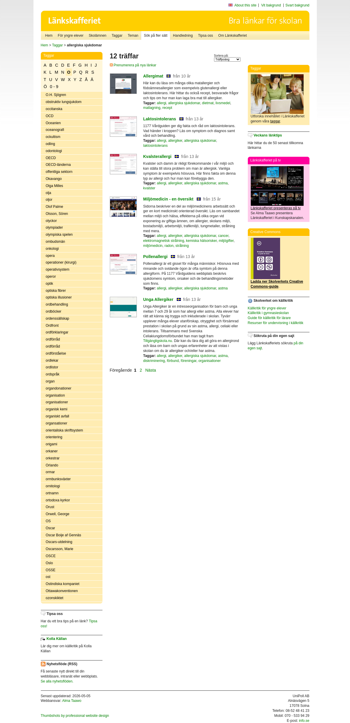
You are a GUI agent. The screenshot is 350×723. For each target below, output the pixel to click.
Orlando (52, 465)
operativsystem (58, 269)
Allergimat (153, 76)
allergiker (175, 141)
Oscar (50, 528)
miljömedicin (153, 246)
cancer (223, 236)
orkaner (52, 451)
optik (49, 284)
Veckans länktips (268, 135)
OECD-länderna (58, 165)
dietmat (207, 103)
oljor (49, 200)
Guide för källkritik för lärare (269, 318)
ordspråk (53, 374)
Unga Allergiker (158, 299)
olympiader (54, 227)
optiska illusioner (59, 297)
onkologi (52, 249)
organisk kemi (57, 409)
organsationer (56, 423)
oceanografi (55, 130)
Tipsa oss (205, 35)
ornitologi (53, 486)
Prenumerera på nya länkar (133, 65)
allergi (161, 103)
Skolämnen (97, 35)
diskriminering (154, 361)
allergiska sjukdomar (184, 103)
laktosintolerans (155, 146)
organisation (55, 395)
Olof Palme (54, 207)
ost (48, 577)
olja (48, 193)
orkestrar (53, 458)
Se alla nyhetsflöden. (57, 681)
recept (167, 108)
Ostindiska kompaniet (63, 584)
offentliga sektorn (59, 172)
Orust (50, 507)
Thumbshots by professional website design (75, 716)
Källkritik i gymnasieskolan (268, 313)
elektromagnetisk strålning (163, 241)
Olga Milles (54, 186)
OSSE (50, 570)
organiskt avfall (57, 416)
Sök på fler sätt (155, 35)
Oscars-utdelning (59, 542)
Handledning (183, 35)
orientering (54, 437)
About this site (245, 5)
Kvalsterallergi (157, 156)
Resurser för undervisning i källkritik (275, 323)
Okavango (54, 179)
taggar (275, 121)
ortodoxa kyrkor (58, 500)
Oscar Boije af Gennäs (63, 535)
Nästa (151, 370)
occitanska (54, 109)
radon (169, 246)
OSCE (51, 556)
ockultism (53, 137)
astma (223, 183)
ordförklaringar (57, 332)
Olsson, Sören (57, 214)
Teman (133, 35)
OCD (50, 116)
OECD (51, 158)
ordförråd (53, 339)
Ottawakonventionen (62, 591)
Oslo (49, 563)
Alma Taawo (71, 701)
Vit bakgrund (271, 5)
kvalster (149, 188)
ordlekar (52, 360)
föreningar (188, 361)
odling (50, 144)
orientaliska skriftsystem (64, 430)
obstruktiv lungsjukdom (64, 102)
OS (48, 521)
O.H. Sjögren (56, 95)
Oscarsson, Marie (59, 549)
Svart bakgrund (297, 5)
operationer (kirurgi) (61, 262)
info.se (304, 721)
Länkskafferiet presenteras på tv (276, 208)
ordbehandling (57, 304)
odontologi (54, 151)
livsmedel (223, 103)
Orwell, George (58, 514)
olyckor (51, 221)
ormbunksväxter (58, 479)
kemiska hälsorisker (201, 241)
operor (51, 276)
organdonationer (58, 388)
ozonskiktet (54, 598)
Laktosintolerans (159, 119)
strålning (182, 246)
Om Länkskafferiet (232, 35)
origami (51, 444)
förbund (173, 361)
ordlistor (52, 367)
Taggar (117, 35)
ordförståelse (56, 353)
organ (50, 381)
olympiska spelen (59, 234)
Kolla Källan (57, 639)
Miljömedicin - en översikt (168, 199)
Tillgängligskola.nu (157, 341)
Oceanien (53, 123)
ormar (50, 472)
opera (50, 256)
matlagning (152, 108)
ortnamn (52, 493)
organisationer (57, 402)
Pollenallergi (155, 256)
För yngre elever (70, 35)
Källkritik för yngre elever (267, 308)
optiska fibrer (56, 291)
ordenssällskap (57, 318)
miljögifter (226, 241)
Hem (49, 35)
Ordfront (52, 325)
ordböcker (53, 311)
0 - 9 (54, 86)
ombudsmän (55, 242)
